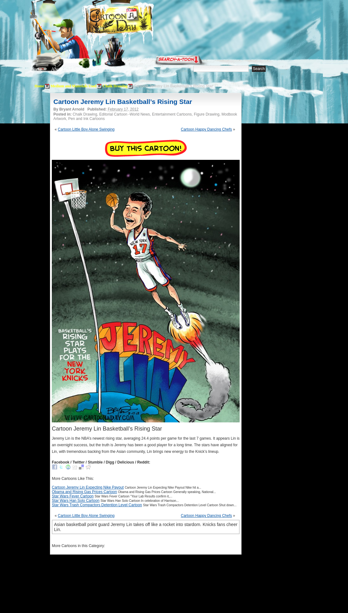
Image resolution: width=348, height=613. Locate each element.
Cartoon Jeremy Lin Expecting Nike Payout (88, 487)
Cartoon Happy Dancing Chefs (206, 129)
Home (36, 69)
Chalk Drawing (115, 86)
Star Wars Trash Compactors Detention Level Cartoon (97, 505)
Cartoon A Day (134, 21)
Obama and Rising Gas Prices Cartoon (84, 492)
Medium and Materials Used (73, 86)
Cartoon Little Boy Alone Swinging (86, 129)
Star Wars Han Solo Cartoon (76, 500)
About (57, 69)
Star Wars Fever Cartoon (73, 496)
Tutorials (106, 69)
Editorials (80, 69)
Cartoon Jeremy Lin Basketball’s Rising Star (122, 101)
